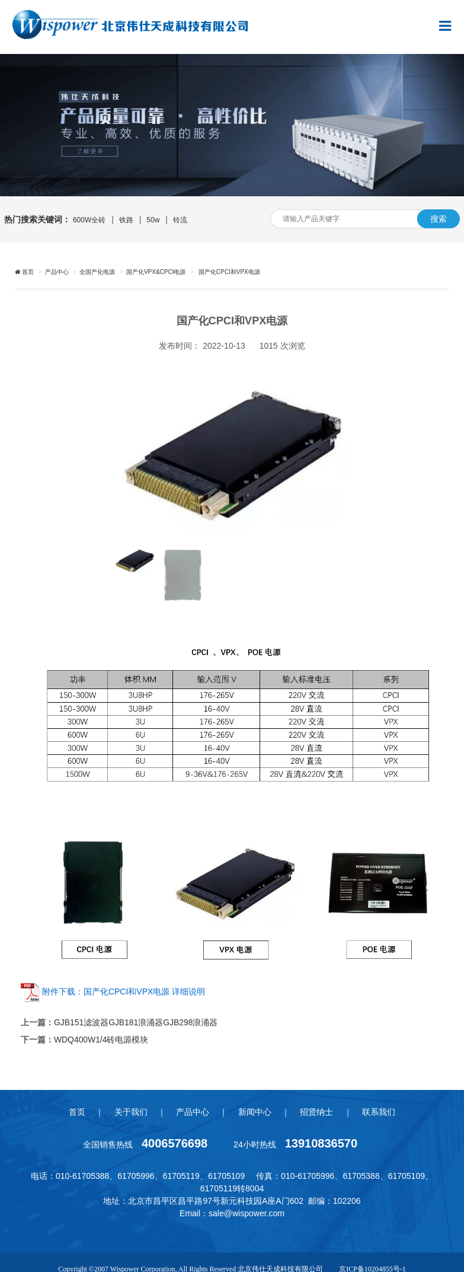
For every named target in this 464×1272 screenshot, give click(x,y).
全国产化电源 (97, 272)
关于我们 (129, 1110)
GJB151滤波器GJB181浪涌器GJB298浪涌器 (136, 1022)
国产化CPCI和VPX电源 (228, 272)
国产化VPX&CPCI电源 (156, 272)
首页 (75, 1110)
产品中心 (57, 272)
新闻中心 (254, 1110)
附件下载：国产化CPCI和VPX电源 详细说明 (123, 991)
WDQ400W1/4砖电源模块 (101, 1039)
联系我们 (380, 1110)
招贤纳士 (317, 1110)
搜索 (438, 219)
